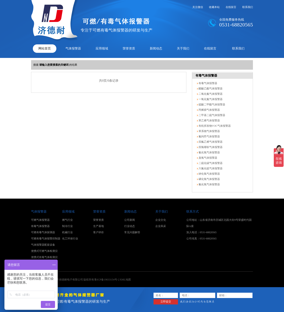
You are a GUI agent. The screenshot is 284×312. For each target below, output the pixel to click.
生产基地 (98, 226)
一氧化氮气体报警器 (210, 99)
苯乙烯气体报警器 (209, 120)
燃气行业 (67, 219)
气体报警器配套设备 (43, 244)
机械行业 (67, 232)
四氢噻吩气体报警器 (210, 147)
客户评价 (98, 232)
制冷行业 (67, 226)
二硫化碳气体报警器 (210, 163)
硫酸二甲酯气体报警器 (211, 104)
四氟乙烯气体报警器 (210, 141)
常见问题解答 (132, 232)
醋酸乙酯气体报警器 (210, 88)
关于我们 (183, 48)
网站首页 (44, 48)
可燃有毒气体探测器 (43, 232)
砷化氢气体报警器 (209, 173)
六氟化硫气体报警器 (210, 168)
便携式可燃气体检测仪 (44, 251)
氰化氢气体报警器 (209, 152)
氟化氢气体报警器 (209, 184)
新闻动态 (156, 48)
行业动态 (129, 226)
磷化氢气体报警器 (209, 179)
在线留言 (231, 7)
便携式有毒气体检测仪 (44, 257)
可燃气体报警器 (40, 219)
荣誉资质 (129, 48)
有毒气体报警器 (206, 75)
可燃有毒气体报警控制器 (45, 238)
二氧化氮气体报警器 (210, 93)
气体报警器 (73, 48)
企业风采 (160, 226)
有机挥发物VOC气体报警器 (214, 125)
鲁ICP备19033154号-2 (106, 279)
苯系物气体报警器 (209, 131)
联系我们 (247, 7)
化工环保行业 (70, 238)
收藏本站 (214, 7)
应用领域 (102, 48)
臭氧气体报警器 (207, 157)
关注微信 (197, 7)
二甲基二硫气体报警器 (211, 115)
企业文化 (160, 219)
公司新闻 (129, 219)
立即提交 (165, 301)
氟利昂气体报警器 (209, 136)
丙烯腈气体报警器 (209, 109)
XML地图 (125, 279)
